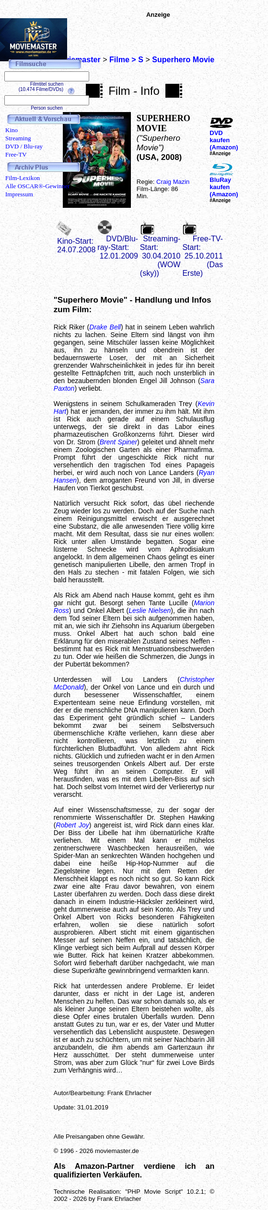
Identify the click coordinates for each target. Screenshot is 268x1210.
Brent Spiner (118, 442)
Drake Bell (105, 327)
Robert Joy (72, 825)
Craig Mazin (172, 181)
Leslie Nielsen (149, 610)
